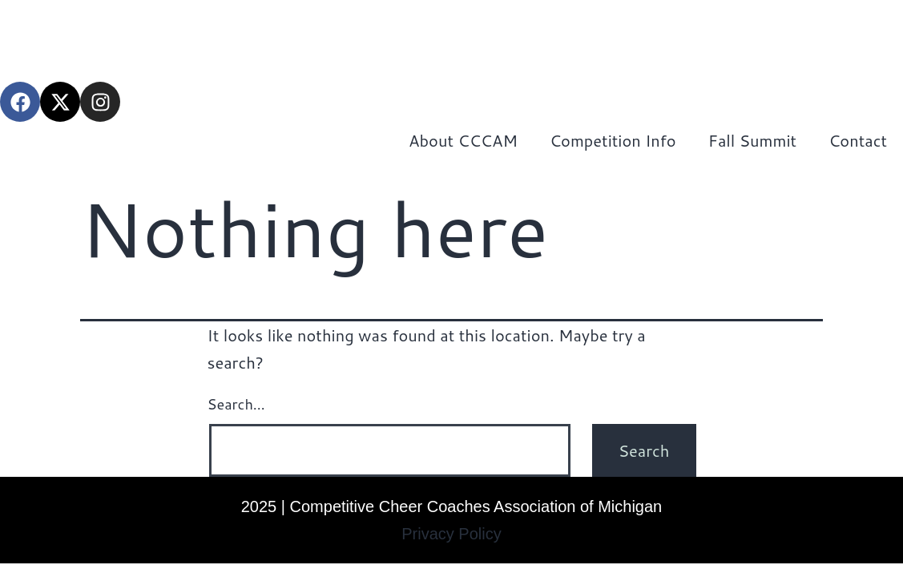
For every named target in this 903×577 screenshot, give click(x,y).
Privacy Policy (451, 534)
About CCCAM (463, 140)
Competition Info (613, 140)
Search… (236, 403)
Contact (857, 140)
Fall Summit (752, 140)
